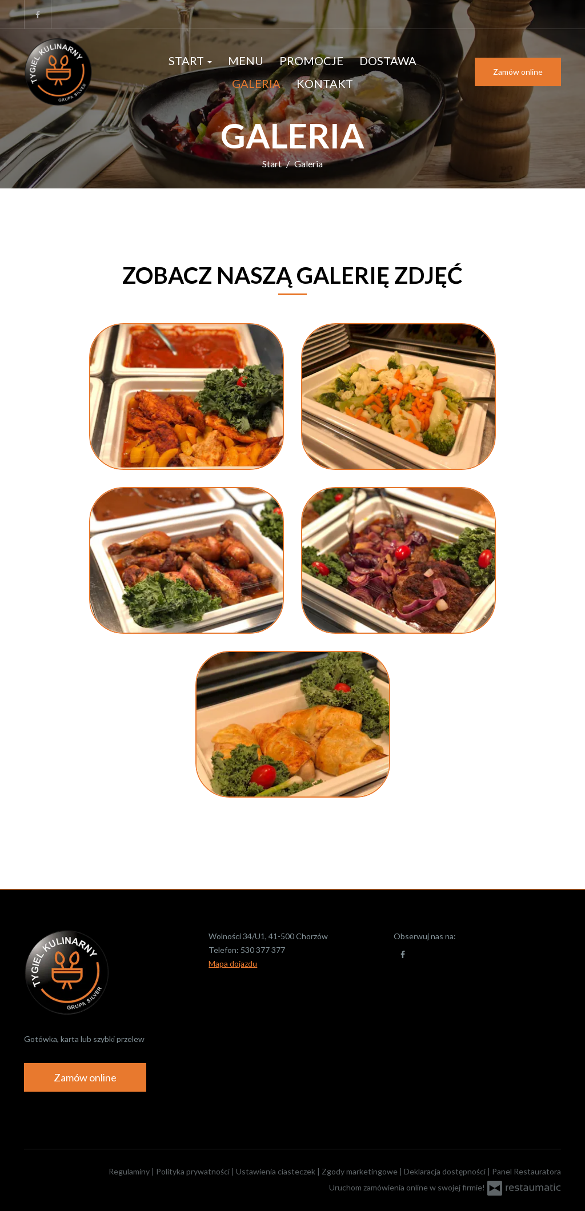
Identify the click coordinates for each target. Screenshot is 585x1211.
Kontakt (324, 83)
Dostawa (387, 60)
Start (190, 60)
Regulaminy (130, 1171)
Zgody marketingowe (360, 1171)
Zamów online (518, 72)
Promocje (311, 60)
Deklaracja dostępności (445, 1171)
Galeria (256, 83)
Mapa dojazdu (233, 963)
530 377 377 (263, 950)
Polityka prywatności (193, 1171)
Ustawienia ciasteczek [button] (276, 1171)
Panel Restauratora (526, 1171)
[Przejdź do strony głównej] (77, 72)
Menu (245, 60)
